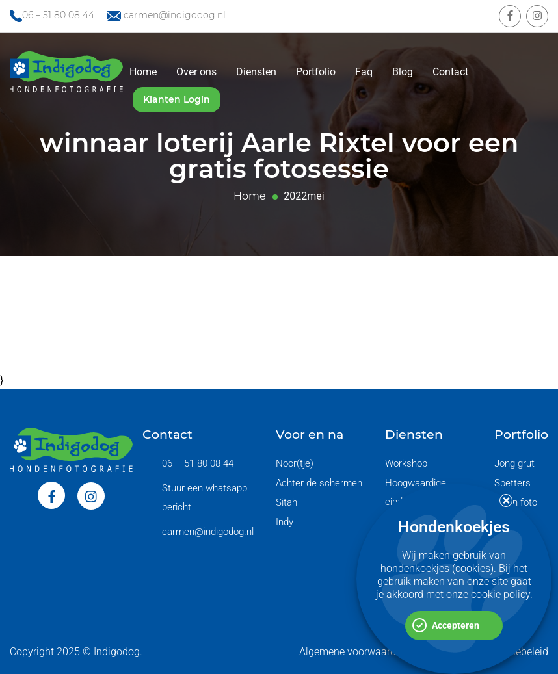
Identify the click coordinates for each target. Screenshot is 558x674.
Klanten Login (176, 99)
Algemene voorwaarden (353, 651)
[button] (505, 501)
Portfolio (316, 72)
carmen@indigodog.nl (175, 15)
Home (143, 72)
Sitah (286, 502)
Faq (364, 72)
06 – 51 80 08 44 (58, 15)
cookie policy (500, 595)
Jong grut (514, 463)
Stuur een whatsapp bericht (204, 497)
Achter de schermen (319, 483)
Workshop (406, 463)
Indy (284, 522)
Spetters (512, 483)
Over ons (196, 72)
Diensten (256, 72)
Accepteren (455, 626)
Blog (402, 72)
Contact (450, 72)
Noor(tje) (294, 463)
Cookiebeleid (519, 651)
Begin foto (515, 502)
